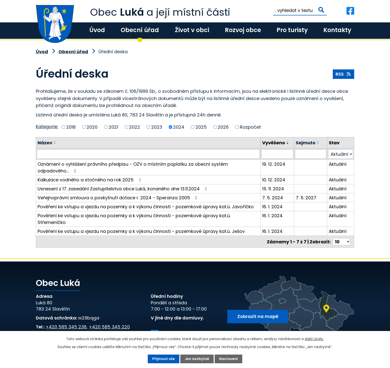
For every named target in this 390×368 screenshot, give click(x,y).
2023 (156, 127)
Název (45, 143)
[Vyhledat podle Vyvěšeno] (277, 154)
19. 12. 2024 (273, 164)
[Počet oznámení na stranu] (341, 241)
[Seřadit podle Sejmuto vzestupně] (318, 142)
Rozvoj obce (243, 30)
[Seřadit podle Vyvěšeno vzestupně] (288, 142)
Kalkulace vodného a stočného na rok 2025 (90, 180)
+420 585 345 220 (109, 327)
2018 (71, 127)
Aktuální (337, 164)
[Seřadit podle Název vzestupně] (55, 142)
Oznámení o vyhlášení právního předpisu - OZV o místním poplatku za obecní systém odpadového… (133, 167)
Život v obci (192, 30)
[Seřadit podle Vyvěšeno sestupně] (288, 144)
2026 (223, 127)
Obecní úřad (140, 30)
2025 (201, 127)
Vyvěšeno (273, 143)
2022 (134, 127)
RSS (344, 74)
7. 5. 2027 (306, 198)
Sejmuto (305, 143)
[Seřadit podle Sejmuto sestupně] (318, 144)
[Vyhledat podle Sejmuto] (311, 154)
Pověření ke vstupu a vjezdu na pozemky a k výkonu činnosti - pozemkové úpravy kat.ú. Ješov (141, 231)
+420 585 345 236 (66, 327)
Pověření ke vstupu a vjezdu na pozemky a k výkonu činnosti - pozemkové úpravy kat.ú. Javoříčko (146, 207)
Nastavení (228, 358)
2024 (178, 127)
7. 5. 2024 (272, 198)
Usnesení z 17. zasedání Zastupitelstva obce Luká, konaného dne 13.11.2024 (123, 189)
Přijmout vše (163, 358)
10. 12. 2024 (273, 180)
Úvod (97, 30)
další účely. (314, 338)
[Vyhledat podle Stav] (340, 154)
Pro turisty (292, 30)
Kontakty (337, 30)
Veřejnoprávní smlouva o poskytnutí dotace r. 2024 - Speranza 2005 (118, 198)
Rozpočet (250, 127)
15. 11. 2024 (273, 189)
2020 (92, 127)
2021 (113, 127)
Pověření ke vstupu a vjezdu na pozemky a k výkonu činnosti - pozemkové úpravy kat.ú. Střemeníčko (134, 218)
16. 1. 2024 (272, 207)
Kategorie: (47, 126)
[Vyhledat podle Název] (148, 154)
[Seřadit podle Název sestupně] (55, 144)
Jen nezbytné (197, 358)
